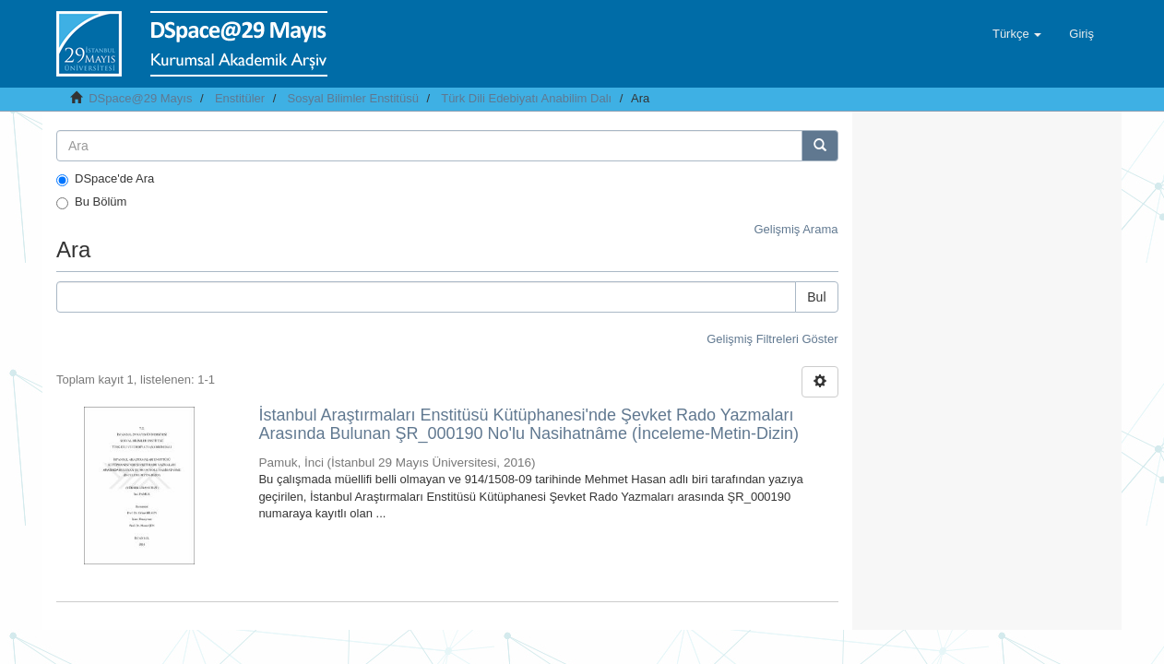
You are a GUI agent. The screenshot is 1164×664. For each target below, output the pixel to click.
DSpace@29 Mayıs (140, 98)
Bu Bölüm (91, 202)
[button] (1017, 34)
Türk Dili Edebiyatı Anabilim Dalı (526, 98)
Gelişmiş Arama (795, 229)
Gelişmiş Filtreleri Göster (772, 339)
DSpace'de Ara (105, 179)
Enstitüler (240, 98)
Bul (816, 297)
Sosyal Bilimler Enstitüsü (353, 98)
